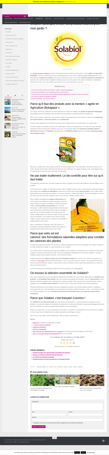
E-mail (71, 421)
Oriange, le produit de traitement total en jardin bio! (49, 364)
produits (70, 376)
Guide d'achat (9, 52)
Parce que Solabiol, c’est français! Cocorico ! (44, 108)
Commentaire (35, 411)
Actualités (8, 41)
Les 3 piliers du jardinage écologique (44, 367)
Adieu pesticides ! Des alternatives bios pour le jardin (49, 341)
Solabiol (36, 332)
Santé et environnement (10, 22)
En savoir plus (91, 452)
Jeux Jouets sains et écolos (13, 66)
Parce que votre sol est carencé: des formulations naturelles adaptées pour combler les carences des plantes (63, 104)
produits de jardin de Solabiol (42, 83)
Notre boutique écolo (25, 22)
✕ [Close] (107, 1)
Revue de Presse (10, 83)
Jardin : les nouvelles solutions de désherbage (47, 343)
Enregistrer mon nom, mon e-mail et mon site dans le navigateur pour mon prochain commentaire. (58, 432)
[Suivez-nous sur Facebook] (25, 26)
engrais (51, 376)
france (55, 376)
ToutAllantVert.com (70, 1)
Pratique (8, 76)
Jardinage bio (39, 18)
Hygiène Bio (48, 18)
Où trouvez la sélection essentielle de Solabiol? (45, 106)
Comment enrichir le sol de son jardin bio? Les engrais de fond (53, 369)
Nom (33, 421)
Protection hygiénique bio (12, 80)
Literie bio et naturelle (11, 69)
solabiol (75, 376)
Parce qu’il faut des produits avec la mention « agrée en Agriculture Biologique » (54, 100)
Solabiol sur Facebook (40, 339)
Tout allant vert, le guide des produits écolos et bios (43, 5)
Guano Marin (41, 270)
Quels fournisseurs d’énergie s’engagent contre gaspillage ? (19, 128)
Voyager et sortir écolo (93, 18)
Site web (34, 427)
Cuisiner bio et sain (59, 18)
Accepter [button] (77, 452)
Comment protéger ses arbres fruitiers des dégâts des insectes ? (54, 362)
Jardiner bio (34, 26)
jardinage (65, 376)
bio (47, 376)
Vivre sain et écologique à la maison (23, 18)
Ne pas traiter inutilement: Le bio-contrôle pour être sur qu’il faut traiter (51, 102)
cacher (66, 96)
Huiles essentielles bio (11, 55)
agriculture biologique (41, 376)
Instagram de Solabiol (40, 337)
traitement (80, 376)
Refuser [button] (83, 452)
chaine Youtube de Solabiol (43, 334)
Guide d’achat (8, 18)
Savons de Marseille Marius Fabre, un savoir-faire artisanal (19, 145)
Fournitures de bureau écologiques (75, 18)
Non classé (9, 73)
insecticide (60, 376)
